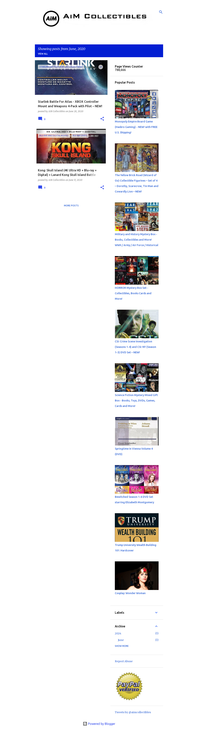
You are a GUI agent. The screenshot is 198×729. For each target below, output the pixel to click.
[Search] (161, 12)
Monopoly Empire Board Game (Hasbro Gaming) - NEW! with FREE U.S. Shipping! (136, 127)
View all (43, 53)
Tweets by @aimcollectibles (133, 712)
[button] (102, 119)
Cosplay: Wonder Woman (130, 593)
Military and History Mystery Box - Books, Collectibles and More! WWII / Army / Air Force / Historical (136, 240)
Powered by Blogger (99, 723)
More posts (71, 205)
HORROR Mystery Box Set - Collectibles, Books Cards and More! (133, 293)
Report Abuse (124, 661)
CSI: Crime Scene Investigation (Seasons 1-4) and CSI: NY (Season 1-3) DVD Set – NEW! (135, 347)
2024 (118, 633)
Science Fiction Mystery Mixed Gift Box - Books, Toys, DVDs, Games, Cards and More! (136, 400)
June (121, 640)
